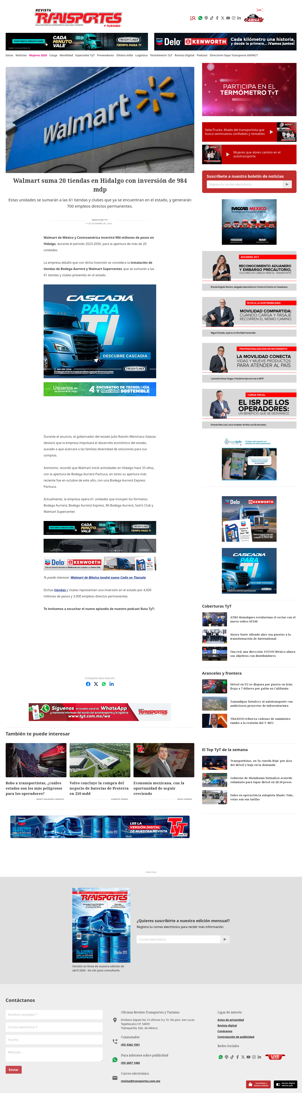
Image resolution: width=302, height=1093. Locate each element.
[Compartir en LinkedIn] (111, 684)
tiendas (60, 590)
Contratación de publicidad (236, 1037)
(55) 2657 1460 (130, 1063)
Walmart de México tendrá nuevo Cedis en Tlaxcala (108, 577)
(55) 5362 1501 (130, 1044)
